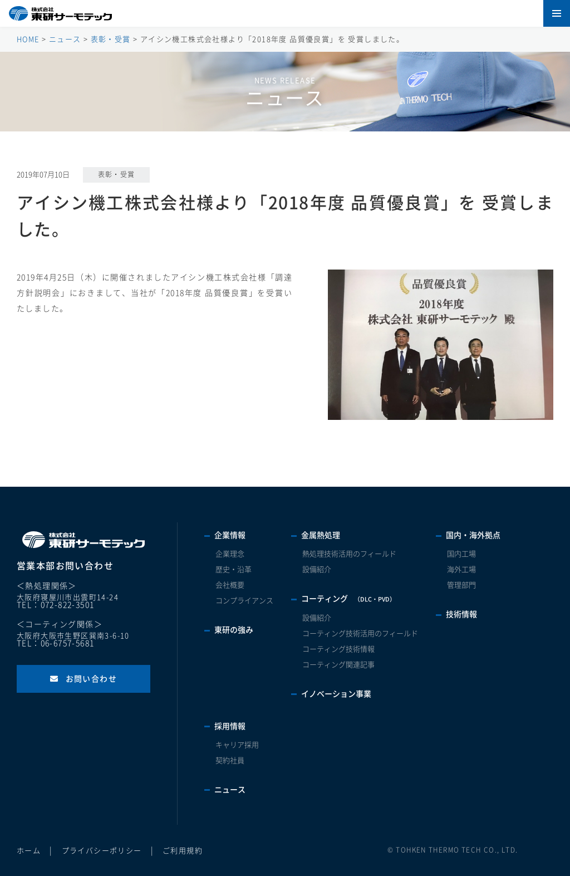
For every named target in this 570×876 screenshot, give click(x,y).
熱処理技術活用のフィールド (349, 553)
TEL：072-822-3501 (55, 605)
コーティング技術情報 (338, 649)
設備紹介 (316, 569)
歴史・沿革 (233, 569)
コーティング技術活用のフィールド (360, 633)
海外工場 (461, 569)
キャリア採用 (237, 744)
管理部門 (461, 585)
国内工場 (461, 553)
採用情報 (229, 726)
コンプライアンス (244, 600)
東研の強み (233, 630)
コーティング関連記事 (338, 664)
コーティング (348, 599)
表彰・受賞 (116, 174)
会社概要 (229, 585)
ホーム (29, 850)
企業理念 (229, 553)
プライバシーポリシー (102, 850)
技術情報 (461, 614)
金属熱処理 (320, 535)
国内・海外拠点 (473, 535)
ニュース (229, 790)
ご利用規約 (183, 850)
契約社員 (229, 760)
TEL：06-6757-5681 (55, 643)
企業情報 (229, 535)
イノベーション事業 (336, 694)
